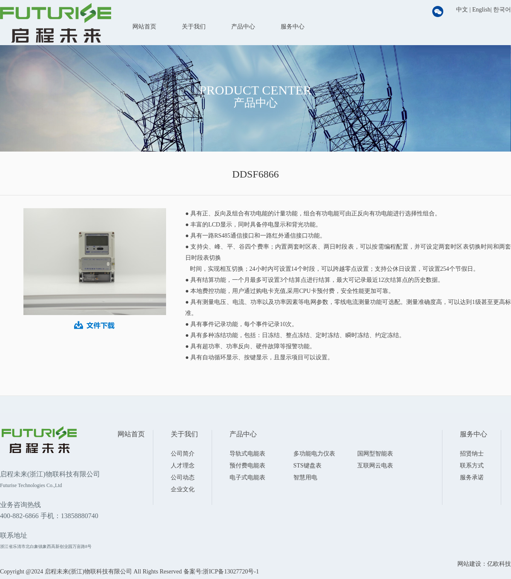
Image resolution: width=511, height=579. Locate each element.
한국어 (502, 9)
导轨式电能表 (247, 453)
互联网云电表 (375, 465)
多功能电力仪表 (314, 453)
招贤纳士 (472, 453)
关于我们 (194, 26)
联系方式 (472, 465)
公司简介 (183, 453)
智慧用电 (305, 477)
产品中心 (243, 26)
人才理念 (183, 465)
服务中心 (292, 26)
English (481, 9)
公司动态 (183, 477)
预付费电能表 (247, 465)
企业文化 (183, 489)
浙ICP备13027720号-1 (230, 571)
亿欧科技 (499, 564)
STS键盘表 (307, 465)
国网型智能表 (375, 453)
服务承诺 (472, 477)
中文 (462, 9)
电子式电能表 (247, 477)
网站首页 (144, 26)
